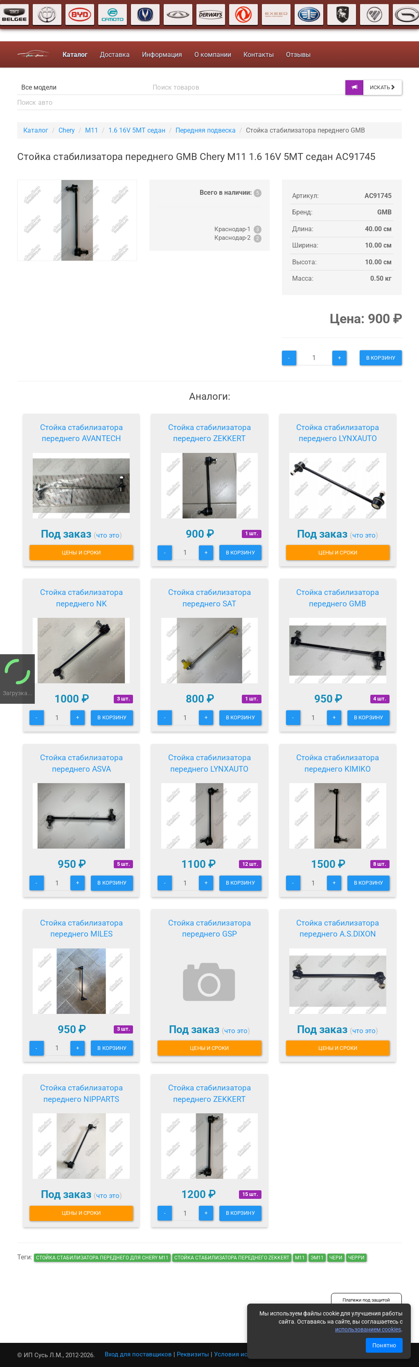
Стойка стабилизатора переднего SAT (209, 598)
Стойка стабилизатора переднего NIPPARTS (81, 1093)
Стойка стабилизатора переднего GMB (337, 598)
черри (356, 1258)
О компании (212, 55)
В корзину (380, 358)
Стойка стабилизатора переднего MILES (81, 928)
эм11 (317, 1258)
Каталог (35, 130)
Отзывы (298, 55)
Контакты (258, 55)
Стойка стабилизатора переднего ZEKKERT (209, 433)
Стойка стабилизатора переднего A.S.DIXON (337, 928)
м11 (300, 1258)
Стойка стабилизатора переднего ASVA (81, 763)
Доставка (115, 55)
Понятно (384, 1345)
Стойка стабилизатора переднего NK (81, 598)
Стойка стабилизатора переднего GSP (209, 928)
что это (107, 535)
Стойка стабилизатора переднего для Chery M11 (102, 1258)
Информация (162, 55)
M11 (91, 130)
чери (335, 1258)
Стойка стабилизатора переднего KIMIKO (337, 763)
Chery (67, 130)
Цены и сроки (81, 553)
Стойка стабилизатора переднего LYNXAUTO (337, 433)
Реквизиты (193, 1354)
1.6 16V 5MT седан (136, 130)
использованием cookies (368, 1329)
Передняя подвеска (206, 130)
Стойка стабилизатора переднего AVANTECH (81, 433)
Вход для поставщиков (138, 1354)
